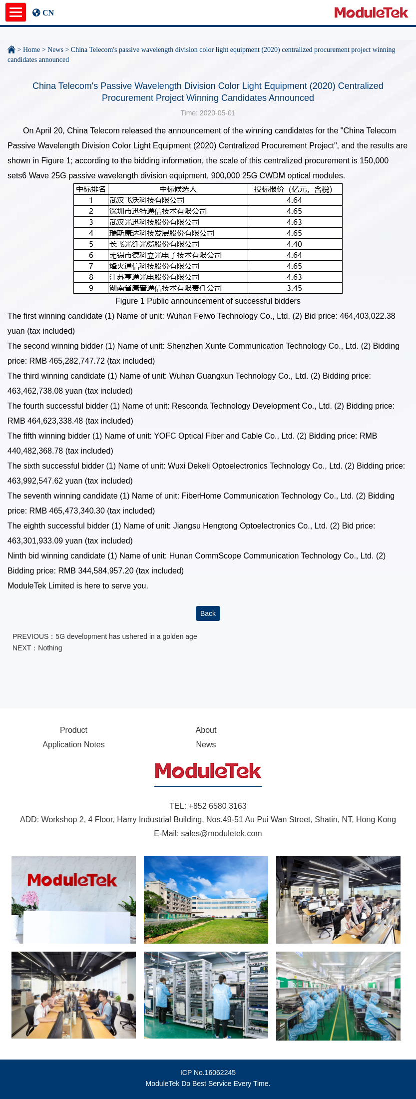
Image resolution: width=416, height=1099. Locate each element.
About (206, 730)
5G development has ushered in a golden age (126, 636)
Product (73, 730)
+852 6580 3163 (218, 806)
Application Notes (73, 744)
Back (208, 613)
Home (31, 49)
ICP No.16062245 (208, 1073)
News (55, 49)
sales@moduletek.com (221, 833)
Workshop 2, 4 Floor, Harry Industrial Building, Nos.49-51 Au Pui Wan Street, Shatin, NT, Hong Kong (219, 819)
